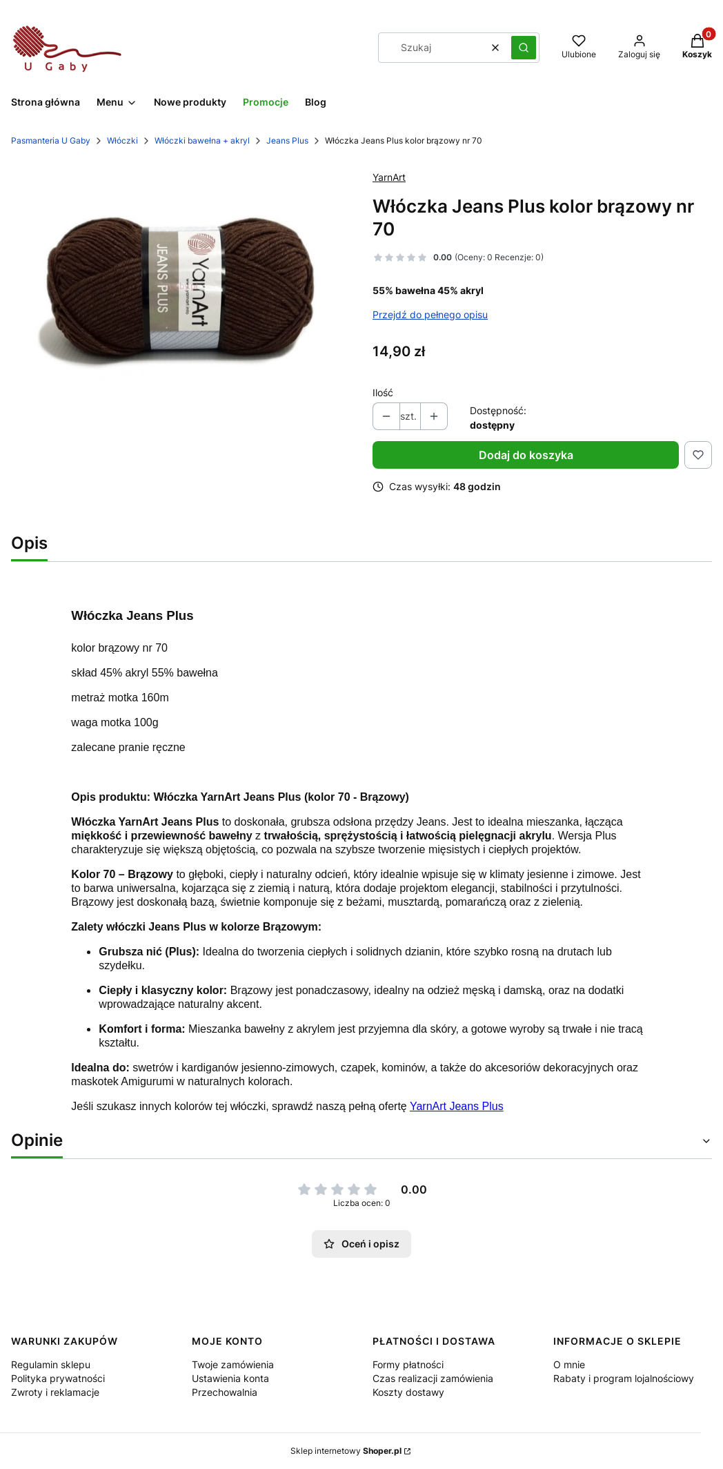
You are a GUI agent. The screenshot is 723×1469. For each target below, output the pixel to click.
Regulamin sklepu (50, 1364)
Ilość (383, 392)
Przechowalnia (224, 1392)
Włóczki (122, 140)
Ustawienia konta (230, 1378)
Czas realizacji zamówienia (433, 1378)
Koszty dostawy (408, 1392)
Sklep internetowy (346, 1451)
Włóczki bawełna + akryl (202, 140)
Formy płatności (408, 1364)
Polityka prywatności (58, 1378)
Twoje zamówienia (233, 1364)
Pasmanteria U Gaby (50, 140)
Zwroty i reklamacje (55, 1392)
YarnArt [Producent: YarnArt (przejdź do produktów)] (389, 177)
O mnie (569, 1364)
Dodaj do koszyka (526, 455)
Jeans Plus (287, 140)
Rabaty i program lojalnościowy (623, 1378)
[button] (523, 47)
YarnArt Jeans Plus (457, 1106)
